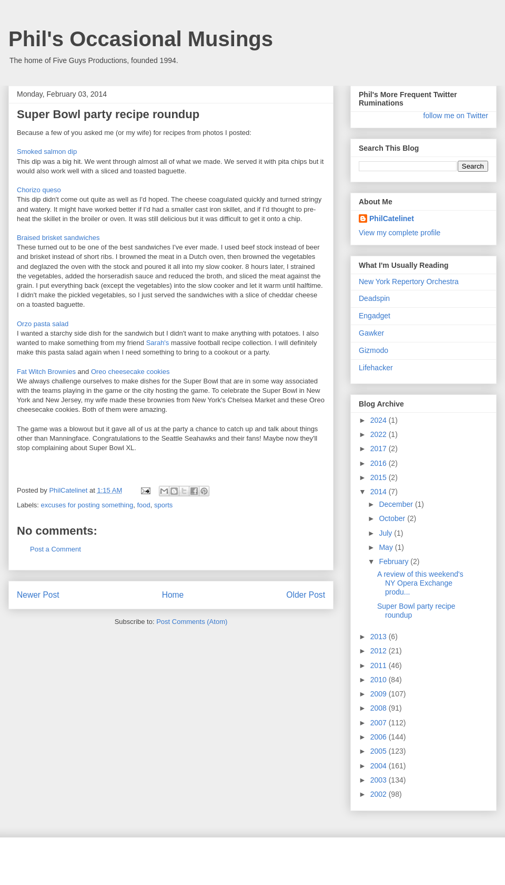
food (143, 505)
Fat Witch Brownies (46, 372)
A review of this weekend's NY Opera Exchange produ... (420, 583)
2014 (379, 491)
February (394, 561)
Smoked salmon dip (47, 151)
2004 (379, 766)
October (393, 518)
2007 (379, 723)
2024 (379, 420)
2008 (379, 708)
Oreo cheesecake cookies (130, 372)
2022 (379, 434)
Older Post (305, 594)
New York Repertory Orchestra (409, 281)
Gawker (371, 333)
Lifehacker (376, 367)
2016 (379, 463)
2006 (379, 737)
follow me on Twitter (455, 115)
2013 (379, 636)
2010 (379, 679)
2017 (379, 448)
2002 (379, 794)
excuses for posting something (87, 505)
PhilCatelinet (391, 218)
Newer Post (38, 594)
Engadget (374, 315)
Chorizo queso (39, 190)
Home (173, 594)
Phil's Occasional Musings (140, 38)
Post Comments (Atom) (191, 622)
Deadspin (374, 298)
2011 (379, 665)
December (397, 504)
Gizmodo (373, 350)
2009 (379, 694)
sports (163, 505)
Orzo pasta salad (42, 324)
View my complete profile (399, 232)
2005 (379, 751)
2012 (379, 651)
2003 (379, 780)
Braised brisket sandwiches (58, 238)
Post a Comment (55, 549)
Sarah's (157, 343)
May (387, 547)
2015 (379, 477)
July (386, 533)
